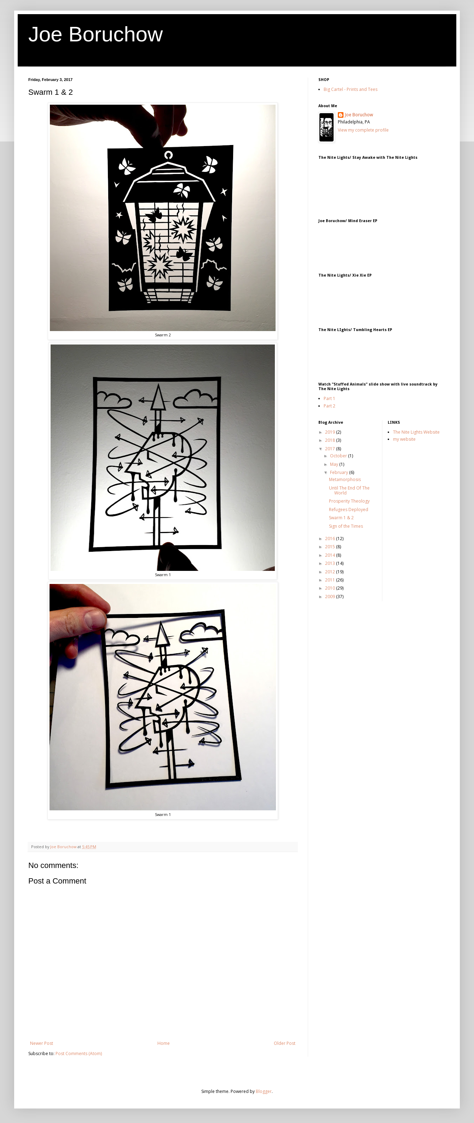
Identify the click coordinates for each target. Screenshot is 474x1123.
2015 (330, 547)
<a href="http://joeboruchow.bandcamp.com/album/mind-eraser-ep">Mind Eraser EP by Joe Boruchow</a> (389, 244)
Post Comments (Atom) (79, 1053)
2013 (330, 563)
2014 (330, 555)
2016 (330, 539)
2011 (330, 580)
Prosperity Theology (349, 501)
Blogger (264, 1091)
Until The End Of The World (349, 490)
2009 (330, 597)
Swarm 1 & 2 (341, 518)
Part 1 (329, 398)
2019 (330, 432)
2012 (330, 572)
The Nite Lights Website (416, 432)
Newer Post (41, 1043)
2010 (330, 588)
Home (163, 1043)
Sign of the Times (346, 526)
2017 (330, 449)
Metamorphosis (345, 479)
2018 (330, 440)
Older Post (284, 1043)
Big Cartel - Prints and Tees (350, 89)
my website (404, 439)
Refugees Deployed (348, 509)
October (339, 456)
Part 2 (329, 406)
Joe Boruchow (95, 34)
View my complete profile (363, 130)
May (334, 464)
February (339, 472)
